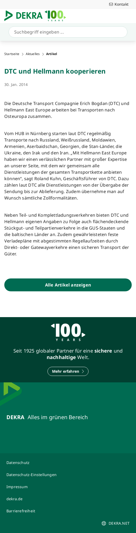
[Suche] (67, 32)
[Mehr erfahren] (68, 371)
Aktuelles (33, 54)
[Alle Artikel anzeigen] (68, 284)
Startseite (11, 54)
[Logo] (37, 16)
